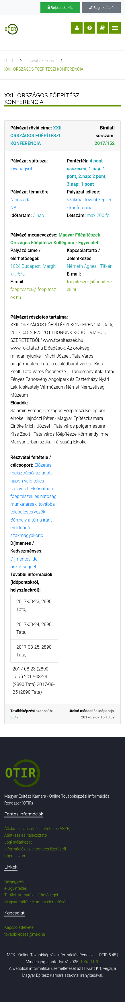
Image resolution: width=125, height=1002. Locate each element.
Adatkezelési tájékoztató (25, 835)
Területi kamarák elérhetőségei (31, 895)
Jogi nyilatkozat (18, 842)
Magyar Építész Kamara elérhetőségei (37, 902)
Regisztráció (101, 7)
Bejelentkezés (60, 7)
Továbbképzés (41, 60)
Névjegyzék (14, 881)
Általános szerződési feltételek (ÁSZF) (37, 828)
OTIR (8, 60)
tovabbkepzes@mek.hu (24, 934)
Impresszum (15, 856)
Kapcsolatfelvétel (19, 927)
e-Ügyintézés (15, 888)
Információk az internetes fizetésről (35, 849)
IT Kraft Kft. (89, 962)
